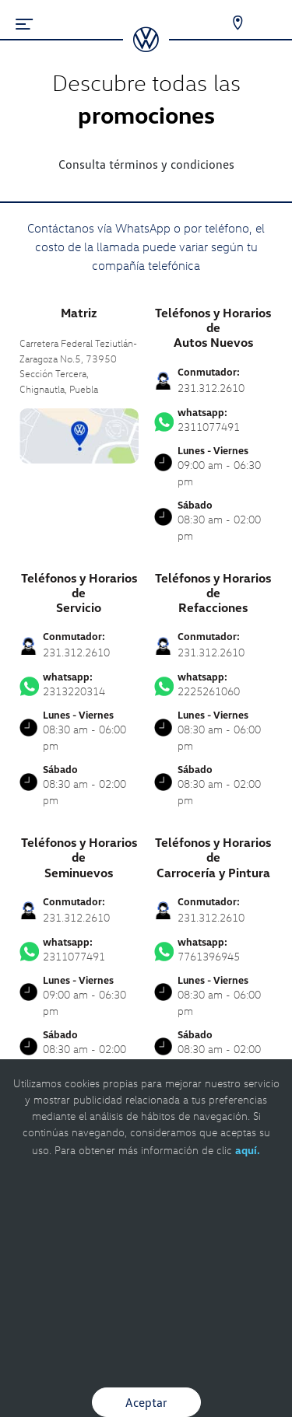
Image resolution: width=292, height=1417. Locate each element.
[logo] (146, 46)
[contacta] (79, 434)
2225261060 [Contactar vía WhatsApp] (213, 684)
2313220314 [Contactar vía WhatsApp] (79, 684)
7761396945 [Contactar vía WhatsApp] (213, 949)
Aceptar (146, 1402)
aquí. (247, 1149)
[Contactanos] (227, 23)
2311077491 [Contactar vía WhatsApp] (213, 420)
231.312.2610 (211, 387)
